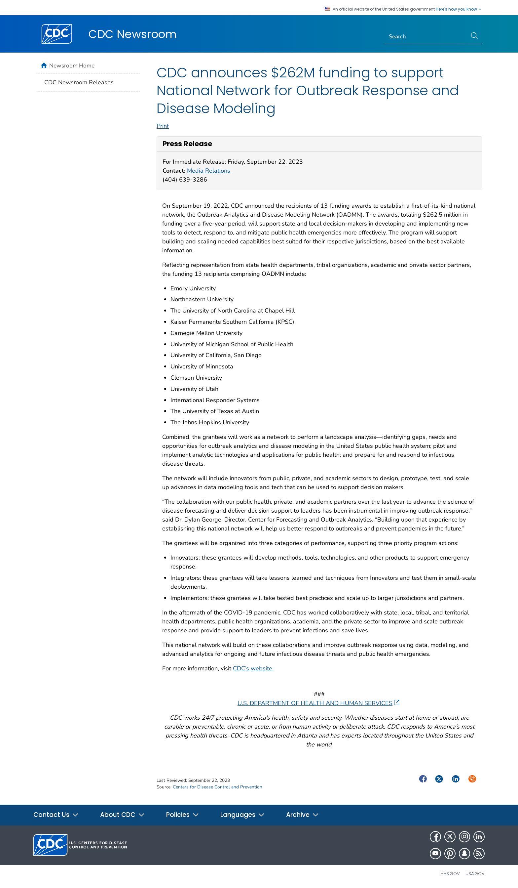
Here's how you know (459, 9)
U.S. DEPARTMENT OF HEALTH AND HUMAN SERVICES (318, 703)
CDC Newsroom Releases (79, 82)
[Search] (426, 36)
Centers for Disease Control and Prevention (217, 787)
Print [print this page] (163, 126)
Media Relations (208, 171)
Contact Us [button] (56, 814)
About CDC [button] (122, 814)
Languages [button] (242, 814)
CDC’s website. (253, 668)
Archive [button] (302, 814)
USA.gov (475, 873)
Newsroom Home (71, 65)
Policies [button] (182, 814)
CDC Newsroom (133, 34)
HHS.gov (450, 873)
